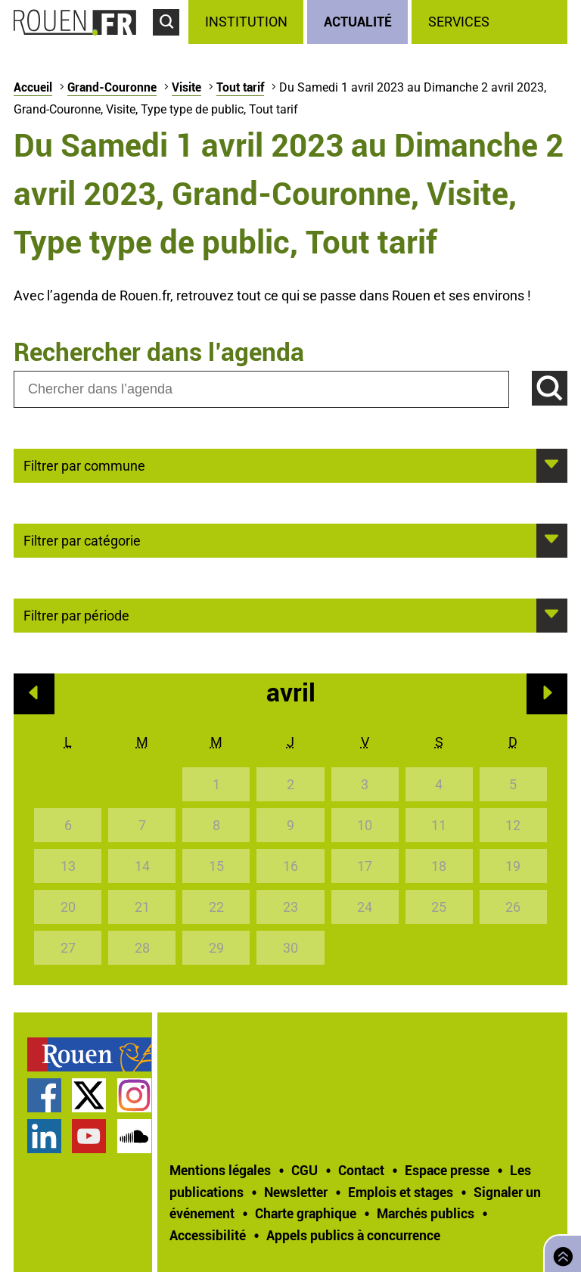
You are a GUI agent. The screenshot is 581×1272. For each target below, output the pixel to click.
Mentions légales (220, 1170)
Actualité (358, 21)
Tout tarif (240, 87)
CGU (304, 1170)
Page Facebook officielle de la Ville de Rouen (44, 1095)
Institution (246, 22)
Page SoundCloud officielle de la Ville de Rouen (134, 1136)
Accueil (33, 87)
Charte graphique (305, 1213)
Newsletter (296, 1192)
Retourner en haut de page (560, 1252)
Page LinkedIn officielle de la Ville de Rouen (44, 1136)
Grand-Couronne (112, 87)
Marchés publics (425, 1213)
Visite (186, 87)
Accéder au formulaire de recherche (170, 42)
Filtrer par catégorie (82, 539)
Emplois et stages (400, 1192)
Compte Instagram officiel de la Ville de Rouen (134, 1095)
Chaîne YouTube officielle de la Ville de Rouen (89, 1136)
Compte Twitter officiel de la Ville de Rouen (89, 1095)
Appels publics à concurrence (353, 1235)
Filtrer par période (76, 614)
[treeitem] (247, 22)
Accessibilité (207, 1235)
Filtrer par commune (84, 465)
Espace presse (447, 1170)
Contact (361, 1170)
